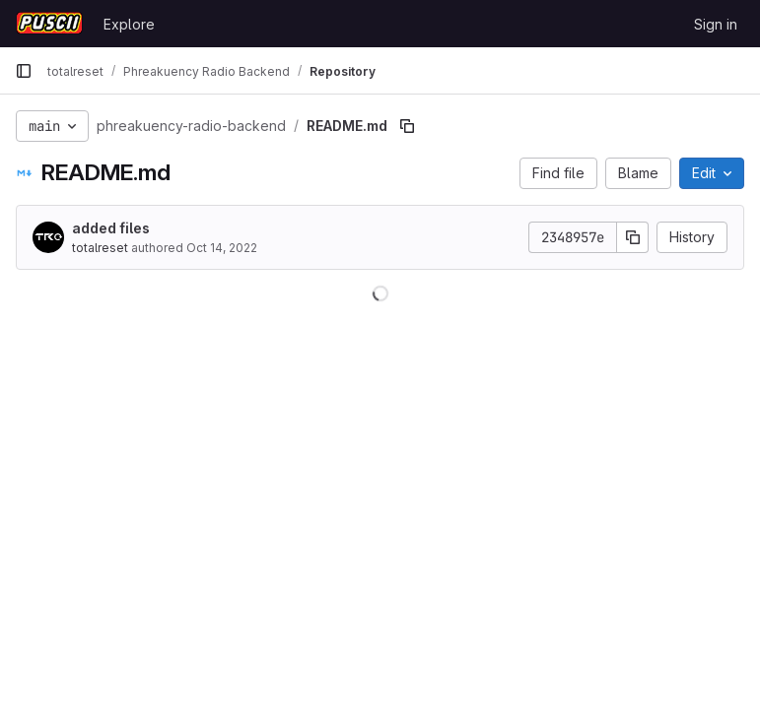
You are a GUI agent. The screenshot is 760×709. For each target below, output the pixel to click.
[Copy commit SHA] (633, 237)
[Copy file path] (407, 126)
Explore (129, 24)
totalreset (100, 247)
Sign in (715, 24)
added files (111, 228)
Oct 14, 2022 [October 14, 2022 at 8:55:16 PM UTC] (221, 247)
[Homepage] (49, 23)
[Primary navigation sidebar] (23, 71)
